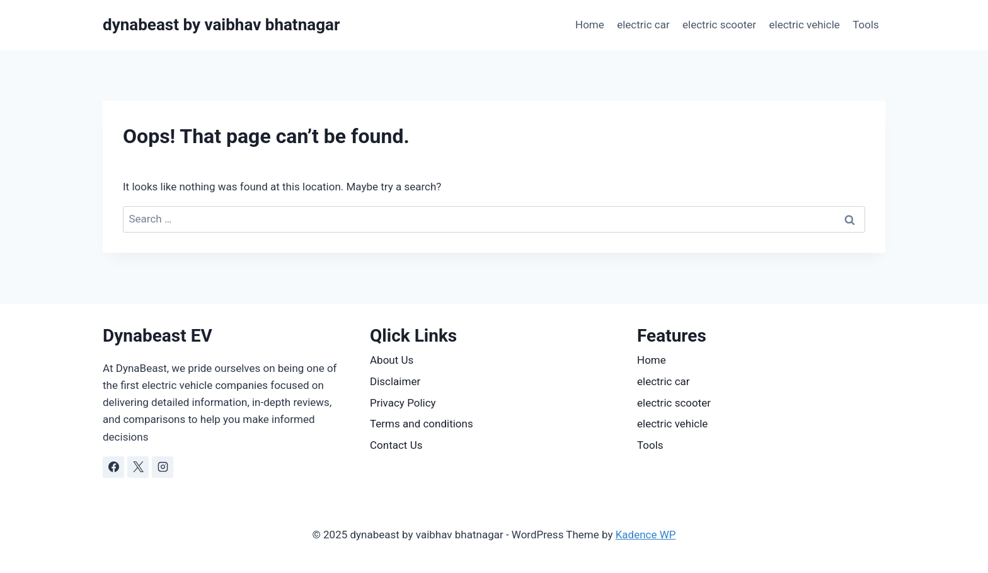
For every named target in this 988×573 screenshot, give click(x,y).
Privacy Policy (403, 402)
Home (589, 24)
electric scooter (719, 24)
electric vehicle (804, 24)
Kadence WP (646, 534)
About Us (391, 360)
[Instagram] (162, 467)
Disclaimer (395, 381)
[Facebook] (113, 467)
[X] (138, 467)
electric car (643, 24)
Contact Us (396, 445)
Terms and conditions (421, 423)
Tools (866, 24)
